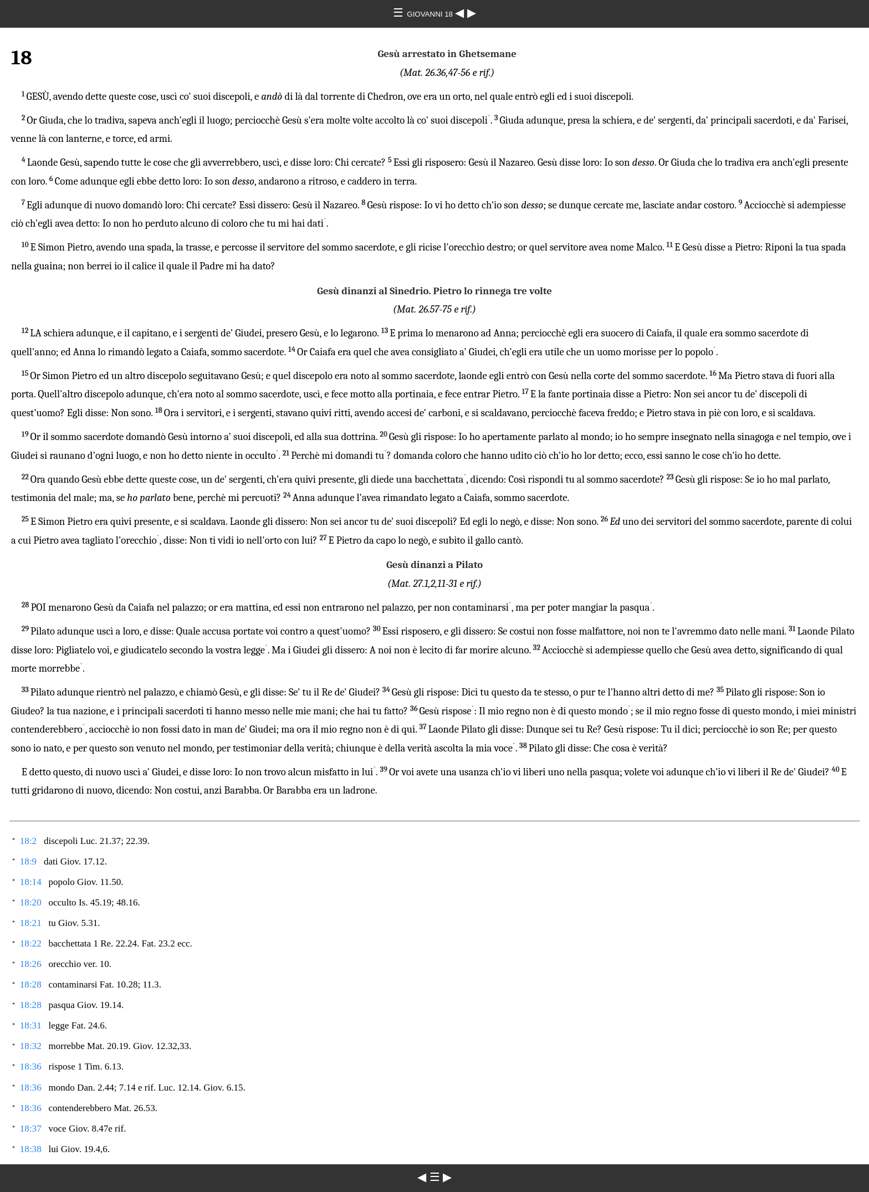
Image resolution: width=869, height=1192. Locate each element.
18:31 (31, 1025)
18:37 (31, 1128)
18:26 (31, 964)
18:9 (28, 861)
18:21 (31, 923)
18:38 (31, 1149)
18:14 (31, 882)
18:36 (31, 1066)
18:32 (31, 1046)
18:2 (28, 841)
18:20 (31, 902)
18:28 (31, 984)
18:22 (31, 943)
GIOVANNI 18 (430, 14)
